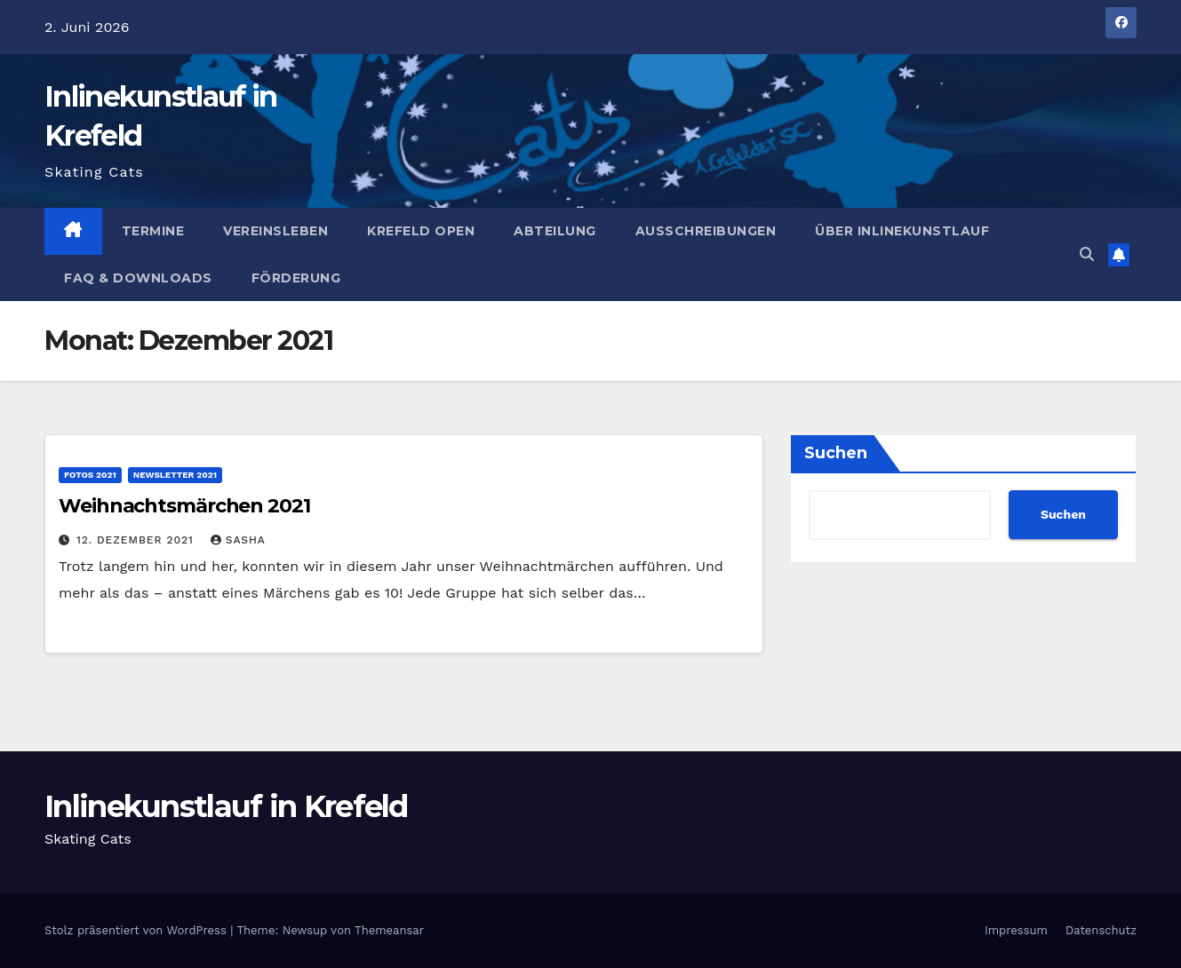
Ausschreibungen (706, 231)
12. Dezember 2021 (137, 540)
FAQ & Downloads (138, 278)
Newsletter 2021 (175, 475)
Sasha (238, 540)
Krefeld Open (421, 231)
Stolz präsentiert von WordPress (137, 930)
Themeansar (389, 930)
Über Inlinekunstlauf (902, 231)
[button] (1087, 254)
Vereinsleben (275, 231)
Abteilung (555, 231)
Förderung (296, 278)
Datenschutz (1101, 930)
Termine (153, 231)
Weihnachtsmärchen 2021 (184, 506)
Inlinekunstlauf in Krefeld (226, 806)
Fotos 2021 (90, 475)
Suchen (835, 453)
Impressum (1016, 930)
